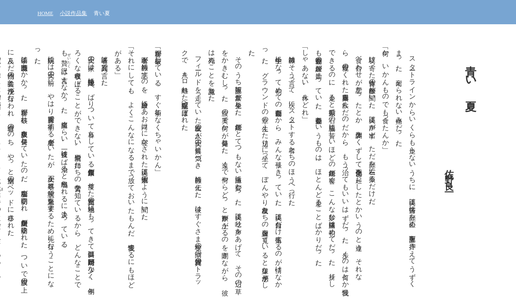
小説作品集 (73, 13)
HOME (46, 13)
